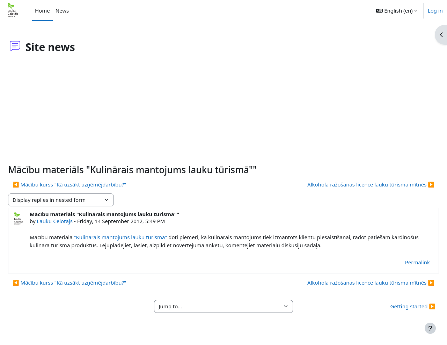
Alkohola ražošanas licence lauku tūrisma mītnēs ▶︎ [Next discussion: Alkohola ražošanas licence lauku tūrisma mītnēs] (354, 184)
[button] (397, 10)
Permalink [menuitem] (400, 262)
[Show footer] (430, 328)
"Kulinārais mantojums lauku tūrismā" (137, 237)
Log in (435, 10)
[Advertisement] (223, 112)
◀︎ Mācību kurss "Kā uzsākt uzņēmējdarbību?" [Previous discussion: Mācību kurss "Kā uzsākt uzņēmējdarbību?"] (86, 184)
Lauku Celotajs (71, 221)
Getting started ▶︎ (396, 306)
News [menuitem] (62, 10)
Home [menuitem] (42, 10)
